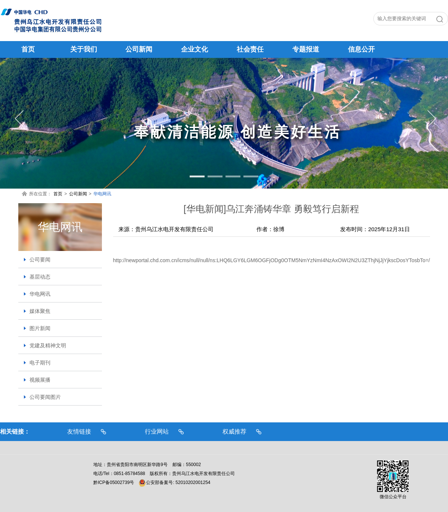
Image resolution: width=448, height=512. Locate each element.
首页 (57, 193)
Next (429, 118)
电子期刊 (39, 363)
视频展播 (39, 380)
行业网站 (157, 431)
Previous (18, 118)
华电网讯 (102, 193)
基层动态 (39, 277)
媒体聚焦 (39, 311)
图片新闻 (39, 328)
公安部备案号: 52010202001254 (174, 482)
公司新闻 (78, 193)
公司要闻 (39, 260)
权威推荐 (234, 431)
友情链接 (79, 431)
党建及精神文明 (47, 345)
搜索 (441, 20)
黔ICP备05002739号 (113, 482)
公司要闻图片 (45, 397)
